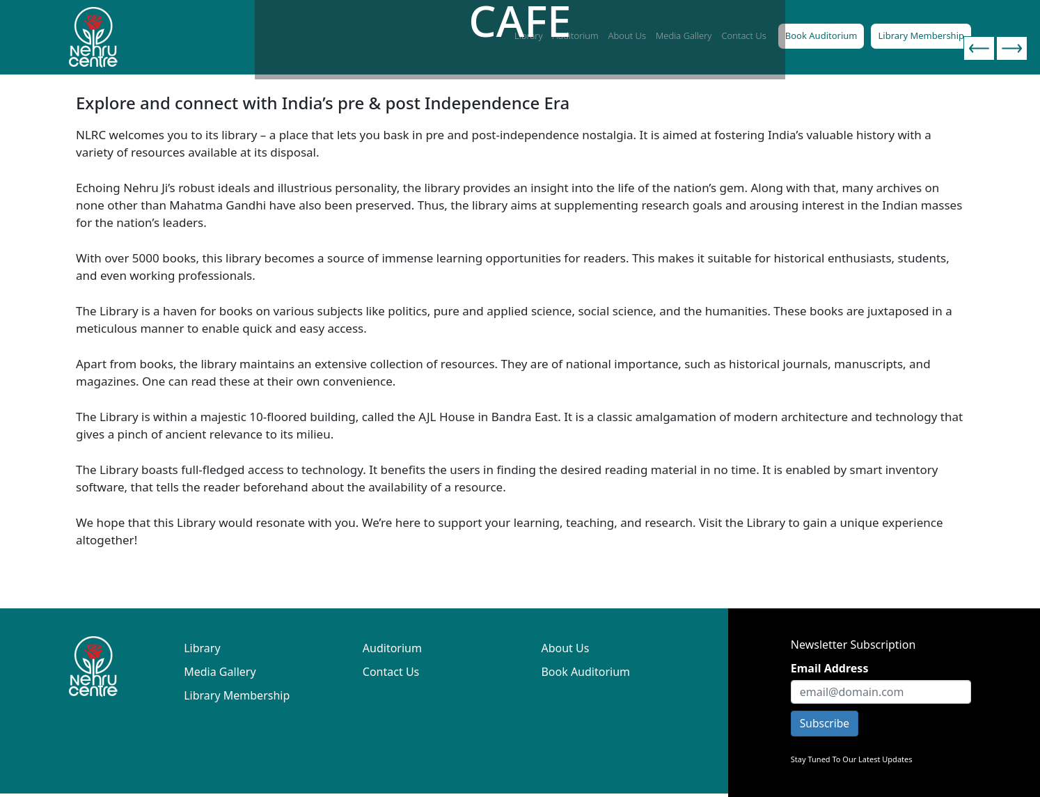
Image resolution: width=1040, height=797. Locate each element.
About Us (565, 648)
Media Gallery (219, 671)
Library (202, 648)
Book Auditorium (821, 35)
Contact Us (391, 671)
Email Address (830, 668)
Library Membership (921, 35)
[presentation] (979, 48)
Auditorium (392, 648)
